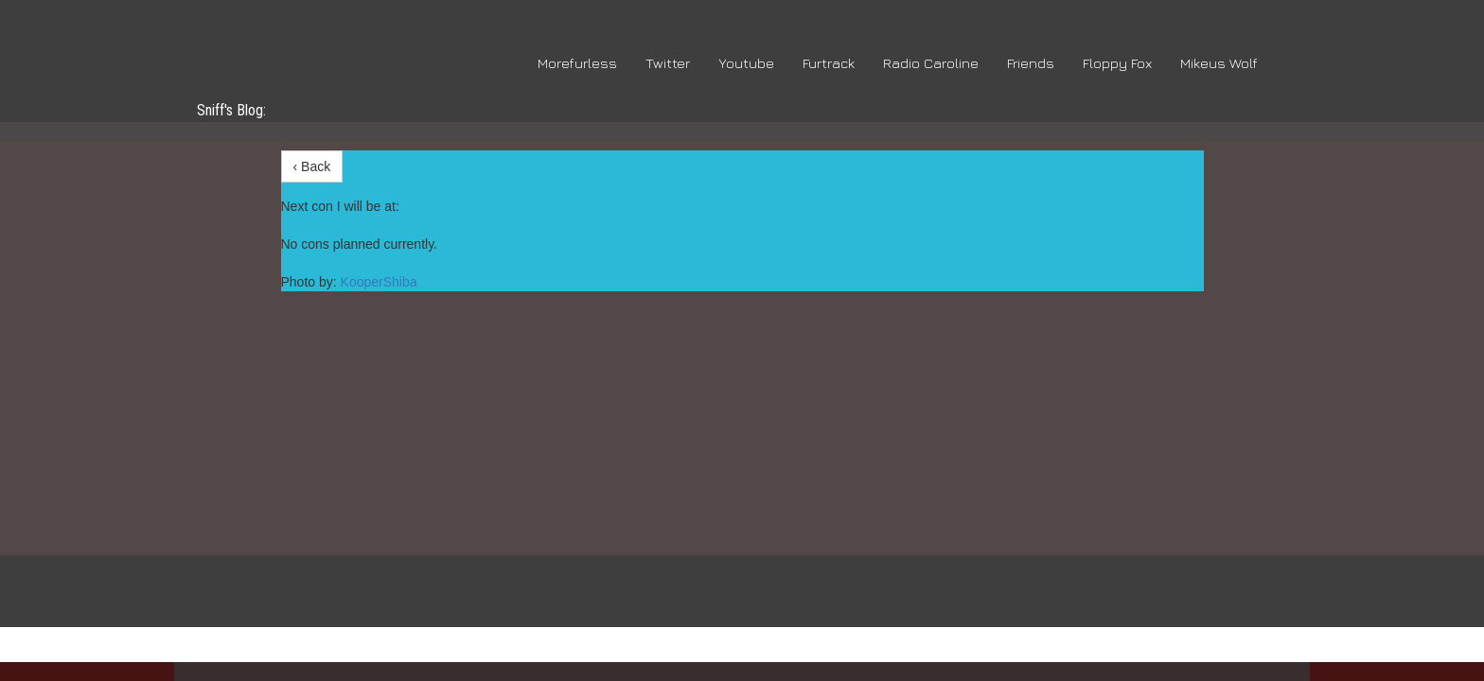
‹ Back (312, 166)
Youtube (746, 63)
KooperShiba (379, 281)
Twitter (667, 63)
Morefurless (577, 63)
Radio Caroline (931, 63)
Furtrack (829, 63)
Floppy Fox (1117, 63)
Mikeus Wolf (1219, 63)
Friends (1030, 63)
